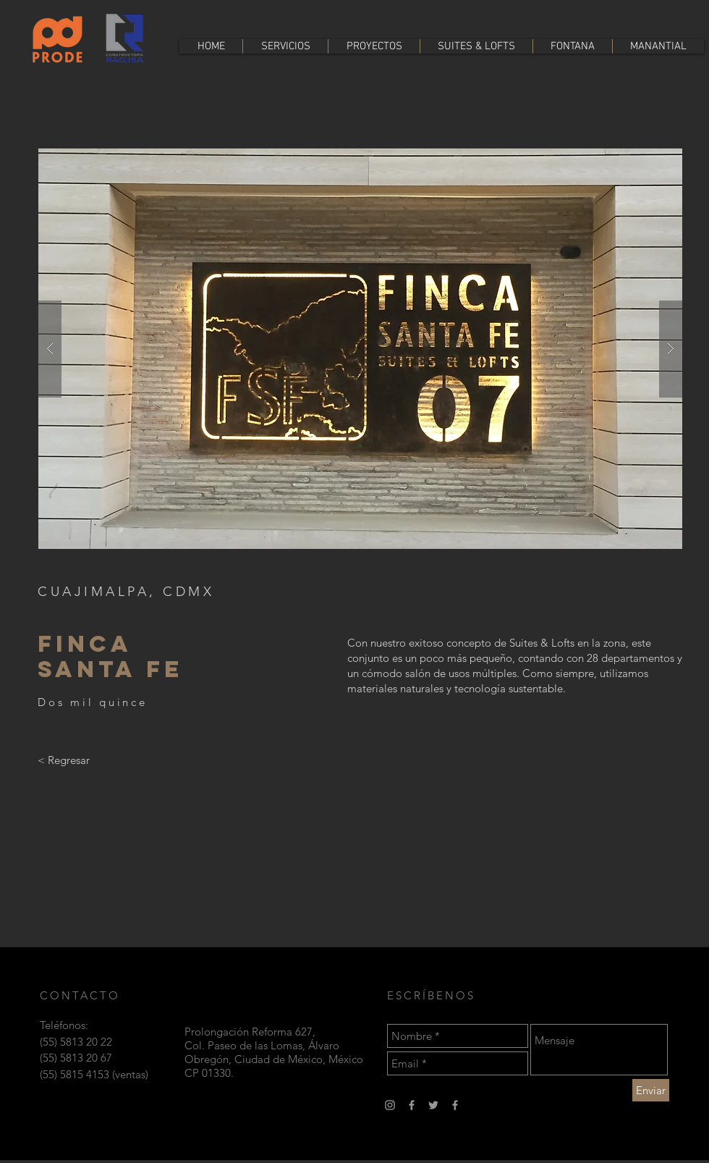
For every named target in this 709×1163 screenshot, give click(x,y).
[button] (360, 348)
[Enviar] (650, 1090)
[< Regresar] (64, 759)
